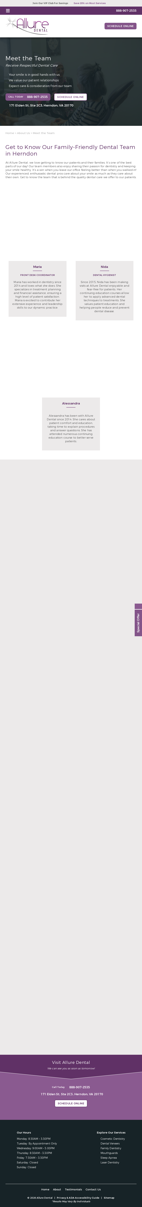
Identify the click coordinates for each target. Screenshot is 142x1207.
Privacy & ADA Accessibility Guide (78, 1197)
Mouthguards (109, 1153)
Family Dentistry (111, 1148)
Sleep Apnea (109, 1158)
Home (9, 133)
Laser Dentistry (110, 1162)
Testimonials (73, 1189)
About (57, 1189)
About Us (23, 133)
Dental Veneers (110, 1143)
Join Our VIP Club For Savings (50, 3)
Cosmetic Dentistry (113, 1139)
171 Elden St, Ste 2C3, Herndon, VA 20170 (41, 105)
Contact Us (93, 1189)
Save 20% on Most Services (90, 3)
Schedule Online (120, 26)
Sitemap (109, 1197)
